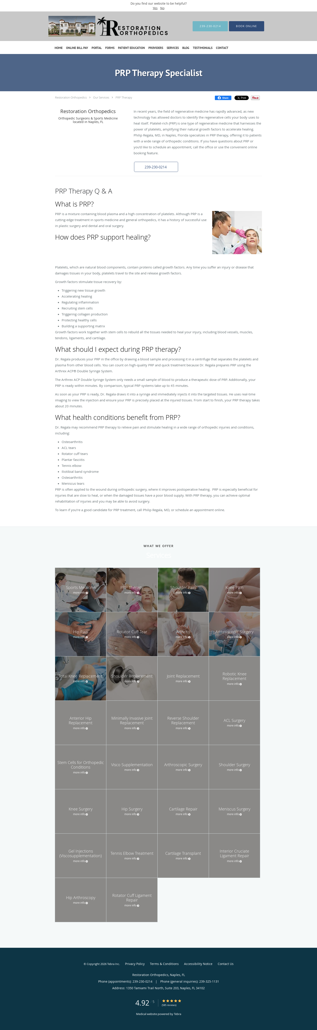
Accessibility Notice (198, 964)
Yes (155, 8)
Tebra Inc (113, 964)
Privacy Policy (135, 964)
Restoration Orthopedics (71, 97)
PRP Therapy (124, 97)
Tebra (177, 1014)
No (162, 8)
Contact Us (226, 964)
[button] (156, 167)
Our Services (101, 97)
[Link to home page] (103, 26)
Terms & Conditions (164, 964)
